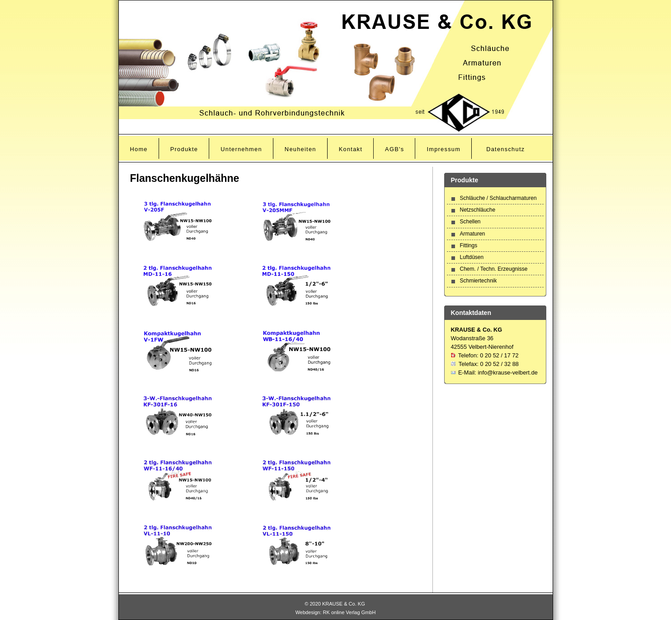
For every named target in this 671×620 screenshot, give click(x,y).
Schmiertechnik (478, 281)
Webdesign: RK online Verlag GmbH (336, 612)
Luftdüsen (472, 257)
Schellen (470, 221)
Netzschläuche (478, 210)
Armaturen (472, 234)
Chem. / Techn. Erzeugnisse (494, 269)
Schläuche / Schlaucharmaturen (498, 198)
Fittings (469, 245)
